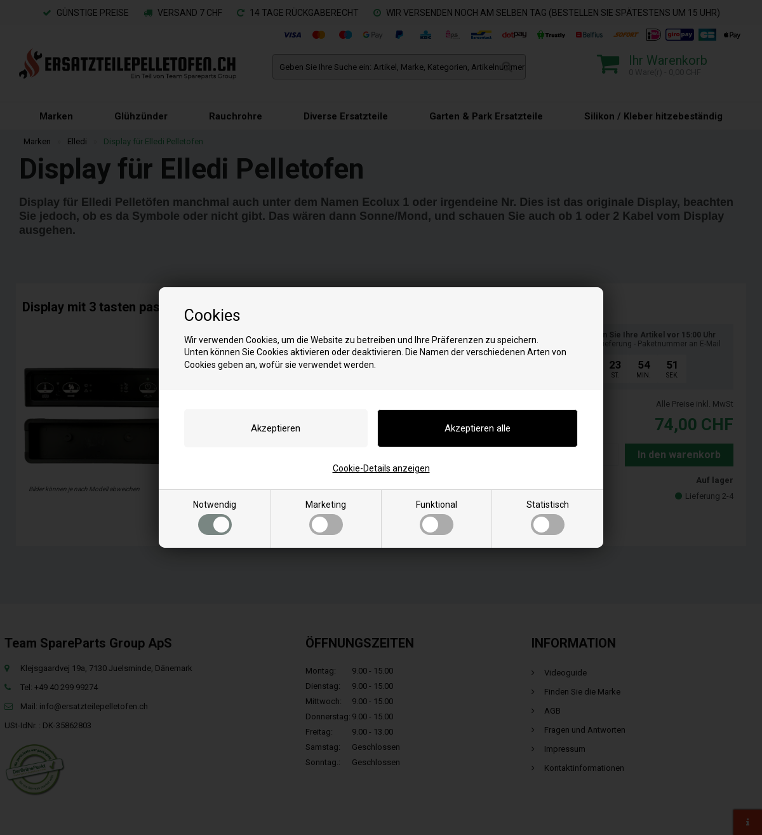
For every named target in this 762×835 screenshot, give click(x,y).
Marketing (325, 517)
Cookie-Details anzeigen (381, 468)
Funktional (436, 517)
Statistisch (547, 517)
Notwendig (214, 517)
